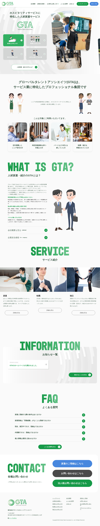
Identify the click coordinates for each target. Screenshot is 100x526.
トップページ (56, 498)
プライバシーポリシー (85, 508)
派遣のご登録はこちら (72, 463)
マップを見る (13, 518)
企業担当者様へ (41, 4)
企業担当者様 (28, 237)
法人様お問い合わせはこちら (72, 483)
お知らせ (71, 4)
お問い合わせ (84, 501)
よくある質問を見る (52, 447)
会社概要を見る (28, 230)
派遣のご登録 (94, 3)
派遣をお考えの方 (57, 504)
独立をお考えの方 (57, 509)
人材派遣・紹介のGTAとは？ (27, 67)
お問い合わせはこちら (72, 473)
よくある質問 (64, 4)
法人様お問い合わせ (82, 3)
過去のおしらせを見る (82, 375)
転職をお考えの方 (57, 506)
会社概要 (33, 4)
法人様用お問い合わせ (85, 504)
